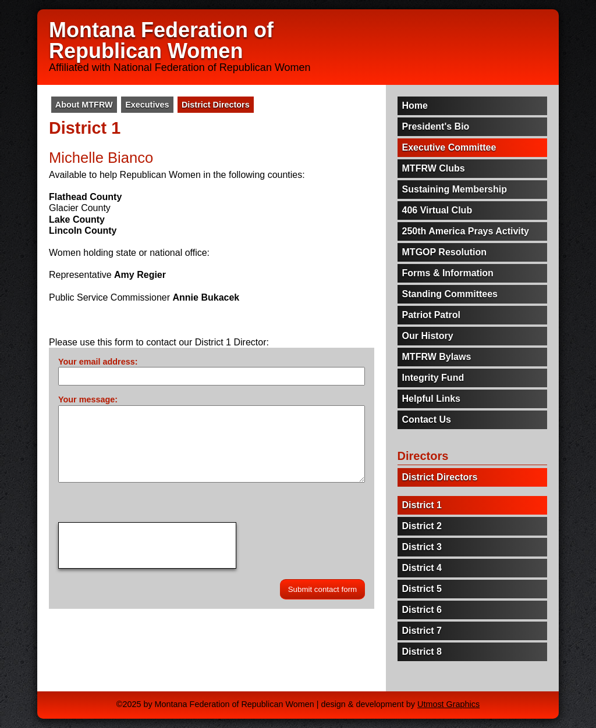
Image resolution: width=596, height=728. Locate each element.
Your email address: (98, 361)
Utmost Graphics (448, 704)
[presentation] (147, 545)
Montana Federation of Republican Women (161, 40)
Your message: (88, 399)
